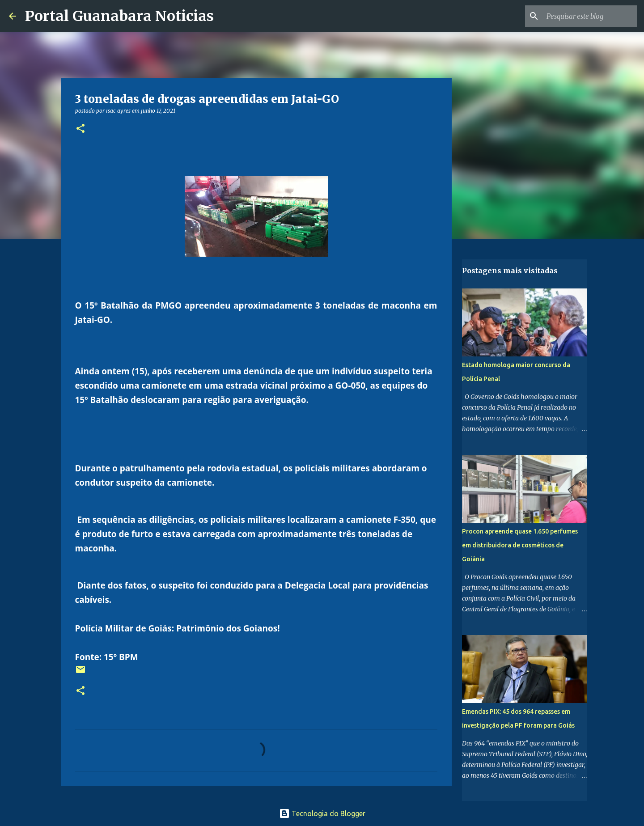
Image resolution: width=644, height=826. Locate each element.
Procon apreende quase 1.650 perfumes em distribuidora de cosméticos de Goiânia (520, 545)
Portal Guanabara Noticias (119, 16)
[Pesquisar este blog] (590, 16)
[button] (80, 129)
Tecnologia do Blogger (322, 813)
